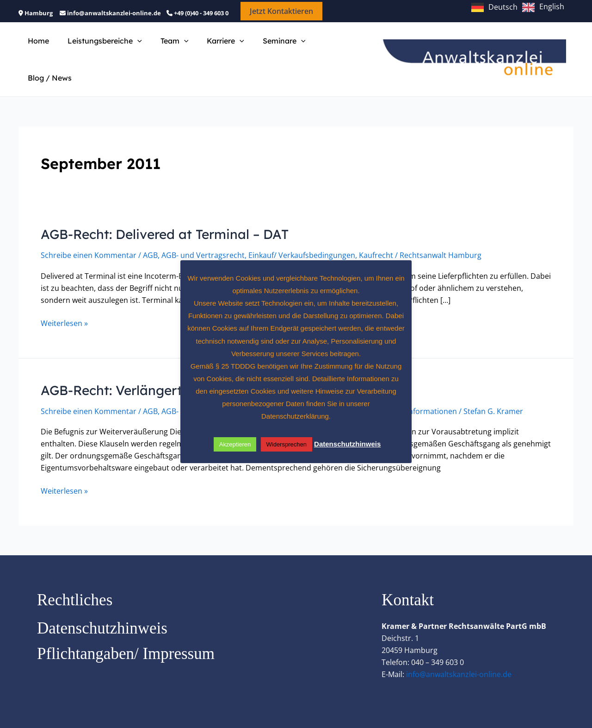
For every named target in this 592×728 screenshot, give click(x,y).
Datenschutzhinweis (102, 607)
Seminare (267, 49)
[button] (281, 11)
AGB (150, 236)
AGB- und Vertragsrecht (203, 236)
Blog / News (325, 49)
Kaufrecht (376, 236)
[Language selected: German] (520, 6)
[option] (543, 7)
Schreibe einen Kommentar (88, 236)
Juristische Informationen (413, 391)
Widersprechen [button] (286, 444)
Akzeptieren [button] (235, 444)
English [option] (551, 6)
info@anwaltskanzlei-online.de (459, 653)
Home (36, 49)
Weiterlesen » (64, 303)
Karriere (212, 49)
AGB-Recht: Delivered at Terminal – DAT (177, 214)
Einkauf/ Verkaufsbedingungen (301, 236)
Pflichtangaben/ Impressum (126, 633)
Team (165, 49)
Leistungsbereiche (99, 49)
